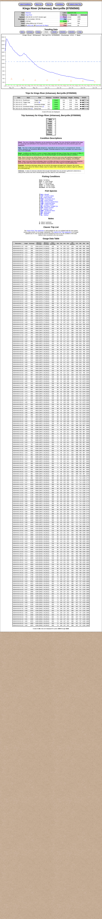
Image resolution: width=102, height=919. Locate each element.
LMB (42, 203)
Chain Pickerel (48, 197)
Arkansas (28, 13)
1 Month (54, 32)
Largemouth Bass (50, 203)
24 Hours (30, 32)
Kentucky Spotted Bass (51, 202)
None (22, 32)
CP (41, 197)
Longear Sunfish (49, 204)
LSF (42, 204)
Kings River (28, 15)
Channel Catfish (49, 196)
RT (41, 209)
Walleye (46, 215)
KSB (42, 202)
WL (42, 215)
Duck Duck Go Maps (42, 25)
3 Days (38, 32)
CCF (42, 196)
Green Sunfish (48, 200)
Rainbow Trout (47, 209)
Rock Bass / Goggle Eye (51, 206)
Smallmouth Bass (50, 210)
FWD (42, 199)
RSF (42, 207)
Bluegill (47, 194)
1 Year (79, 32)
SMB (42, 210)
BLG (42, 194)
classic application (35, 230)
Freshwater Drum (50, 199)
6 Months (71, 32)
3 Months (62, 32)
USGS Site (30, 25)
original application (62, 232)
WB (42, 212)
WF (42, 213)
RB (42, 206)
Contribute (59, 4)
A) (43, 106)
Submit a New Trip (75, 4)
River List (39, 4)
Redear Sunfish (48, 207)
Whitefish (46, 213)
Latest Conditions (25, 4)
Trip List (49, 4)
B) (39, 102)
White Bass (47, 212)
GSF (42, 200)
